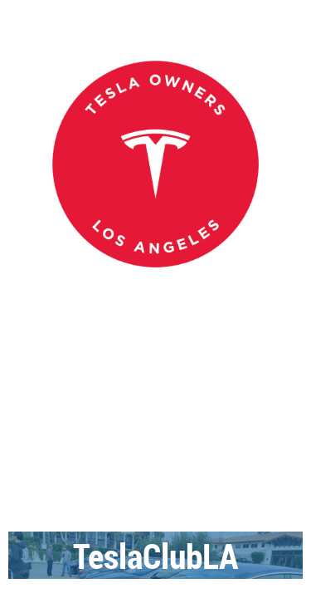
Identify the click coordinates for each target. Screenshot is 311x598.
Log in (286, 356)
